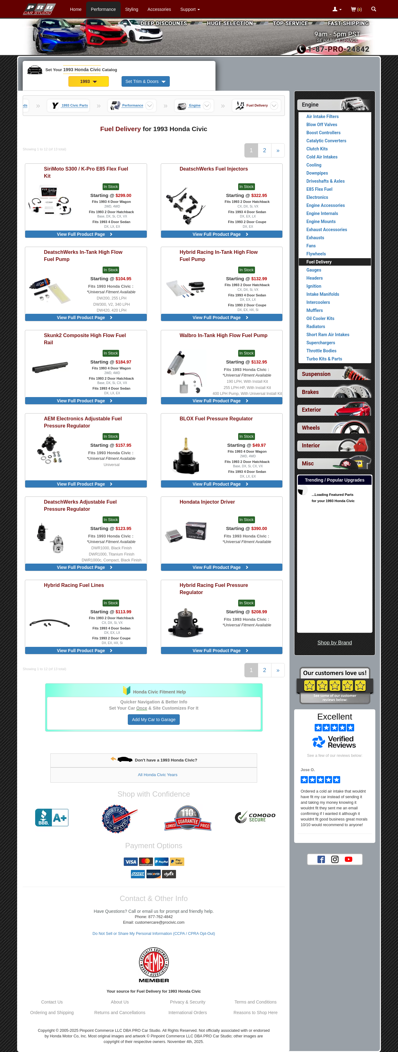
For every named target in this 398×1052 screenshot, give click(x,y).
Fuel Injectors (214, 169)
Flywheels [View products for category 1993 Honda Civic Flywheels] (316, 253)
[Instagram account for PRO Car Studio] (335, 859)
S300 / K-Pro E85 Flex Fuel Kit (86, 172)
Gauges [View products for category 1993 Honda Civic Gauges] (314, 270)
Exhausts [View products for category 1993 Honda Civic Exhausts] (315, 237)
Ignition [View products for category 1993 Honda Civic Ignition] (314, 286)
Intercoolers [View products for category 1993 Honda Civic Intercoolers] (318, 302)
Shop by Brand (334, 643)
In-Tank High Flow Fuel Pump (83, 255)
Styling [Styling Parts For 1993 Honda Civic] (131, 9)
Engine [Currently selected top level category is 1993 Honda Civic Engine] (310, 105)
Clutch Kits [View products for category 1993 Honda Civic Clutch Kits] (317, 148)
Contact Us (52, 1001)
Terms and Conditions (255, 1001)
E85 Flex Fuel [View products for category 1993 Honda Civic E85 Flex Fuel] (320, 189)
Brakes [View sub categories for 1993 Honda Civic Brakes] (310, 392)
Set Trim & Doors (146, 81)
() (356, 10)
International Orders (188, 1012)
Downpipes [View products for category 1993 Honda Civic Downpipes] (317, 173)
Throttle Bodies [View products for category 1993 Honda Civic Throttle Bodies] (322, 350)
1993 (88, 81)
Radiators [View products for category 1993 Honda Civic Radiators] (316, 326)
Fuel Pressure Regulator (216, 418)
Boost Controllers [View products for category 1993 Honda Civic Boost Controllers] (324, 132)
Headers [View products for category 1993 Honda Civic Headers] (315, 278)
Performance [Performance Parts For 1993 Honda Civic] (103, 9)
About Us (120, 1001)
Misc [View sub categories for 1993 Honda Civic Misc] (308, 463)
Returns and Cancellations (119, 1012)
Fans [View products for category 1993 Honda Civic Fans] (311, 245)
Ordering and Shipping (52, 1012)
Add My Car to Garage (153, 719)
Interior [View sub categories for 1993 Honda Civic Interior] (311, 445)
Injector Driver (207, 502)
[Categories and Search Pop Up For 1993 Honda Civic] (374, 10)
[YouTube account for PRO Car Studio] (348, 859)
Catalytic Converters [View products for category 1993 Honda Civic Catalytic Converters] (326, 140)
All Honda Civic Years (157, 774)
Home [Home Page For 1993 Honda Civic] (75, 9)
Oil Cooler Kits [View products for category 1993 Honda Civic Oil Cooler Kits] (321, 318)
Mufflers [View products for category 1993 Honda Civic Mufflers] (315, 310)
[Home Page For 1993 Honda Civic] (39, 8)
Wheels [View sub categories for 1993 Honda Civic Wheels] (311, 428)
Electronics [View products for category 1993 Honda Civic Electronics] (317, 197)
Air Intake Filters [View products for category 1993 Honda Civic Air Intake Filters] (323, 116)
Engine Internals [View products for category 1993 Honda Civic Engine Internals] (322, 213)
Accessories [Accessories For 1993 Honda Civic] (159, 9)
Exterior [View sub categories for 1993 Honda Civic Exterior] (311, 410)
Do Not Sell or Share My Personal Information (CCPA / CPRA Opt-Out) (154, 933)
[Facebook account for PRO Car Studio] (321, 859)
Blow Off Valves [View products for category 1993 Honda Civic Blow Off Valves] (322, 124)
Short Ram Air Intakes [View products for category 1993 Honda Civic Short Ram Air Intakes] (328, 334)
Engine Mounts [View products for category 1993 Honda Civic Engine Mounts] (321, 221)
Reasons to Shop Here (256, 1012)
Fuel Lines (74, 585)
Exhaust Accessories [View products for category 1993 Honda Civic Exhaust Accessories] (327, 229)
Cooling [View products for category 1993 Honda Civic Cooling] (314, 164)
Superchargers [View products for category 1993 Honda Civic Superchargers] (321, 342)
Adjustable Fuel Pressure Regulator (83, 422)
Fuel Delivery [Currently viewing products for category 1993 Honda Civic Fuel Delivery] (319, 261)
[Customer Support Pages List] (190, 9)
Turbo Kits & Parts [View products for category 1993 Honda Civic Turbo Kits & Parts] (324, 358)
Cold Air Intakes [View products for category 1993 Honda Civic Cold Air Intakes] (322, 156)
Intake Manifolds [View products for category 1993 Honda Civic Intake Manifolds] (323, 294)
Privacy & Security (188, 1001)
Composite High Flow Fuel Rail (85, 338)
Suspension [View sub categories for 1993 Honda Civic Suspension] (316, 374)
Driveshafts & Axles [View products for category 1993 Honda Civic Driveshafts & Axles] (326, 181)
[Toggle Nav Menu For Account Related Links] (337, 10)
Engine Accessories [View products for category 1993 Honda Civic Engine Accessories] (326, 205)
